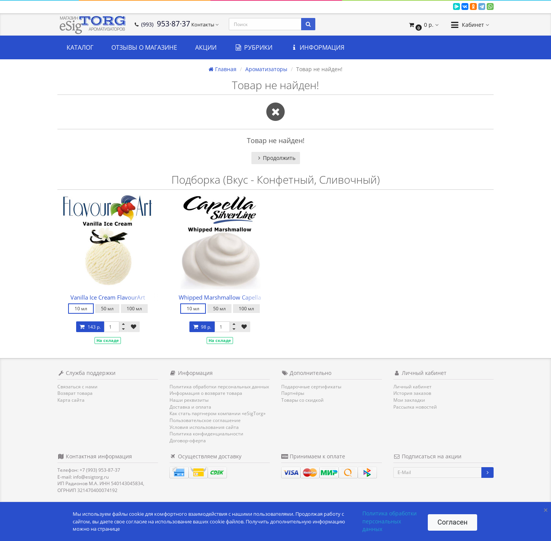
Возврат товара (75, 393)
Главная (222, 69)
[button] (423, 25)
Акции (206, 47)
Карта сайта (71, 400)
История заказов (412, 393)
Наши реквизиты (189, 400)
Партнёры (292, 393)
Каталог (80, 47)
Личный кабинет (412, 386)
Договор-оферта (188, 440)
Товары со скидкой (302, 400)
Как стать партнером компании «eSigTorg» (218, 413)
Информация (317, 47)
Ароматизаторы (266, 69)
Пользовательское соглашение (205, 420)
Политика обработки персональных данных (219, 386)
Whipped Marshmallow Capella (220, 297)
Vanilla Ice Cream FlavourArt (107, 297)
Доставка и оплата (190, 407)
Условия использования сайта (204, 427)
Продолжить (275, 157)
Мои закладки (409, 400)
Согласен (452, 522)
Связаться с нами (77, 386)
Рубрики (253, 47)
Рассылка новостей (415, 407)
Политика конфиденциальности (206, 433)
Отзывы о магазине (144, 47)
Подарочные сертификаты (311, 386)
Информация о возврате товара (206, 393)
